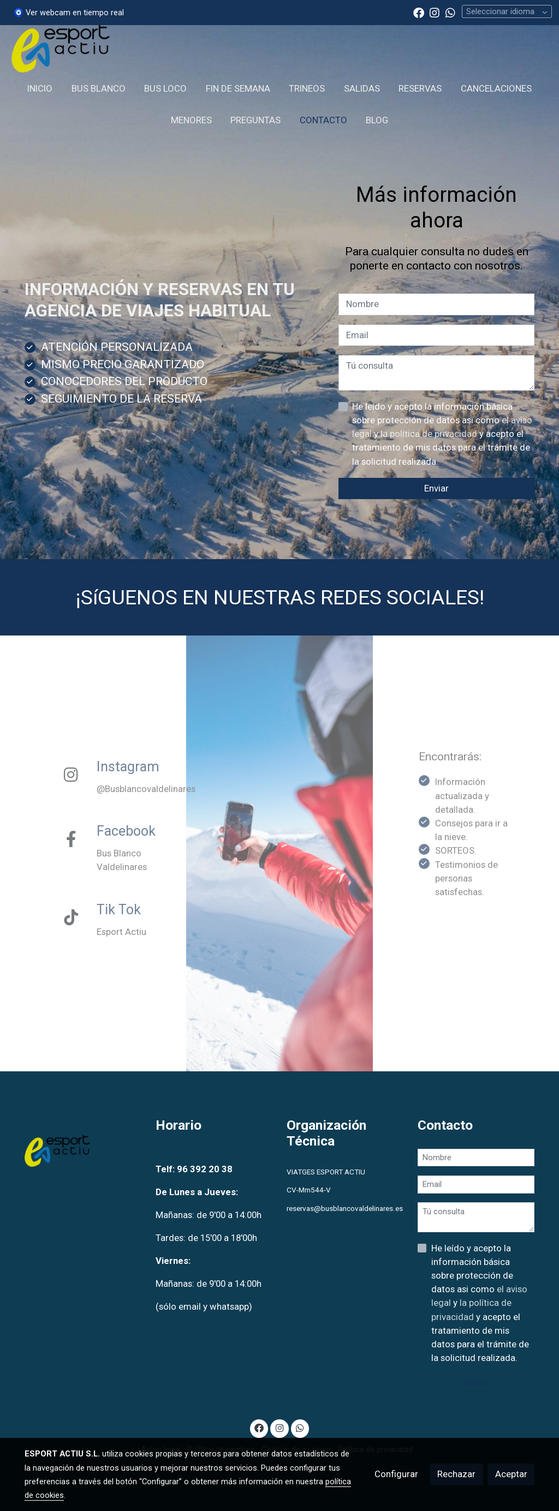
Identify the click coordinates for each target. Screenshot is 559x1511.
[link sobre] (83, 1153)
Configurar (396, 1473)
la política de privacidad (429, 433)
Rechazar (456, 1473)
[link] (60, 48)
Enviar (436, 488)
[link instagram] (434, 12)
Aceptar (511, 1473)
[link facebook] (418, 12)
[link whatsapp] (450, 12)
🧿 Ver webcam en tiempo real (69, 12)
